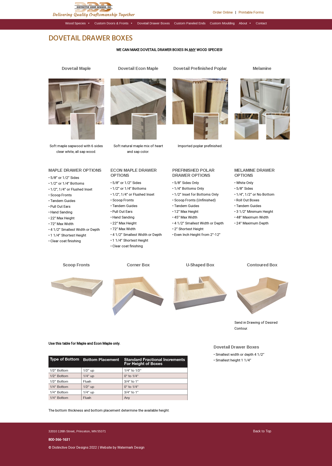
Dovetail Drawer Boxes (153, 23)
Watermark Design (130, 447)
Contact (261, 23)
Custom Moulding (222, 23)
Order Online (223, 12)
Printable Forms (251, 12)
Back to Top (262, 431)
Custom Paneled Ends (190, 23)
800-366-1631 (59, 439)
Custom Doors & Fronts (113, 23)
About (245, 23)
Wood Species (77, 23)
